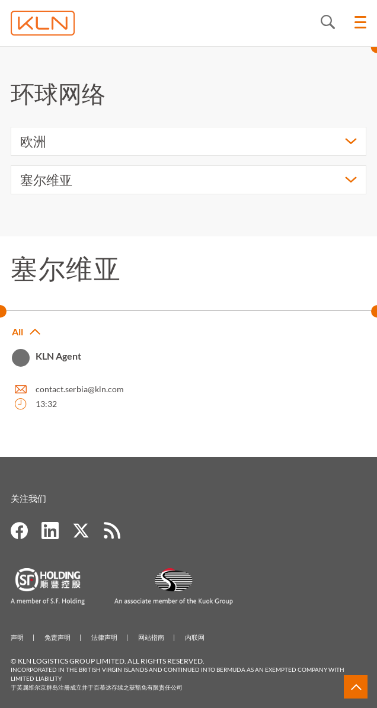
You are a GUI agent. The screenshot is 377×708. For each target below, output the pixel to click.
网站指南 (151, 637)
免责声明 (57, 637)
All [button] (18, 332)
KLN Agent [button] (58, 355)
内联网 (195, 637)
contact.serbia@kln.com (80, 389)
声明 (17, 637)
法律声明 (104, 637)
